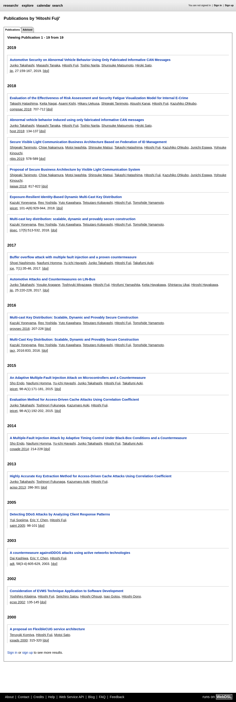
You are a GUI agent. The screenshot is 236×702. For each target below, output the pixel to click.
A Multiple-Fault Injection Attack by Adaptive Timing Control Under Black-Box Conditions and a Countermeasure (98, 438)
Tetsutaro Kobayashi (98, 202)
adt (12, 564)
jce (12, 268)
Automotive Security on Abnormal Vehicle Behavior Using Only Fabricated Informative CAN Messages (90, 60)
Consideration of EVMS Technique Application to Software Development (66, 591)
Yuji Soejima (19, 520)
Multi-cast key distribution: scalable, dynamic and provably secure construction (72, 219)
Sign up (229, 5)
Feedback (117, 697)
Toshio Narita (90, 65)
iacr (12, 350)
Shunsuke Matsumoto (117, 65)
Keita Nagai (48, 103)
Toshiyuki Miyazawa (76, 285)
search (57, 5)
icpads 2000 (19, 640)
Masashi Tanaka (48, 65)
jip (11, 71)
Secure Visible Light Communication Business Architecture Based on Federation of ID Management (88, 142)
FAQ (102, 697)
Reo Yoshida (47, 202)
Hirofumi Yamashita (126, 285)
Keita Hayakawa (154, 285)
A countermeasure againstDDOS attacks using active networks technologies (70, 553)
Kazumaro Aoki (78, 405)
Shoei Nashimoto (22, 263)
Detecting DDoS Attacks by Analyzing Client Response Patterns (60, 514)
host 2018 (17, 131)
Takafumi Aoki (143, 263)
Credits (38, 697)
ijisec (13, 230)
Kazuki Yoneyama (23, 202)
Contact (23, 697)
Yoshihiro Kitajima (23, 596)
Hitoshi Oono (131, 596)
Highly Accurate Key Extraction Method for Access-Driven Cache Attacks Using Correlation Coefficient (90, 476)
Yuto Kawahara (69, 202)
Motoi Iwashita (75, 147)
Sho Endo (17, 383)
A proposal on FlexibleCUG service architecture (47, 629)
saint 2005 (17, 525)
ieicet (14, 208)
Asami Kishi (67, 103)
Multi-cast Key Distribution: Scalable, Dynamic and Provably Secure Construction (74, 317)
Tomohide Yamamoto (148, 202)
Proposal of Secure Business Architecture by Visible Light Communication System (75, 169)
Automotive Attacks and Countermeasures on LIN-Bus (52, 279)
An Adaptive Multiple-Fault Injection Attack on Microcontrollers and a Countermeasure (78, 378)
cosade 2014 (19, 449)
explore (27, 5)
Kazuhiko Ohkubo (183, 103)
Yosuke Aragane (48, 285)
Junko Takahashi (22, 65)
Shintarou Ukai (178, 285)
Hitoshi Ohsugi (91, 596)
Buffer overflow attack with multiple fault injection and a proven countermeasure (73, 257)
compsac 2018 (20, 109)
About (9, 697)
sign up (27, 652)
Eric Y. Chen (39, 520)
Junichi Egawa (201, 147)
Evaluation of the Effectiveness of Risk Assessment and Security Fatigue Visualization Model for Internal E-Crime (99, 98)
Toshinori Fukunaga (50, 405)
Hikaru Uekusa (88, 103)
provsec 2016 (20, 329)
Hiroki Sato (143, 65)
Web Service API (71, 697)
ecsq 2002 (17, 602)
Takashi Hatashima (24, 103)
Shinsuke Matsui (100, 147)
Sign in (218, 5)
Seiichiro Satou (67, 596)
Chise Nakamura (51, 147)
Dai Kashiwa (19, 558)
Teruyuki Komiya (22, 635)
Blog (91, 697)
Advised (27, 29)
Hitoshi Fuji (70, 65)
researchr (10, 5)
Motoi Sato (62, 635)
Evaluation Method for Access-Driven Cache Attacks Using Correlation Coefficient (74, 399)
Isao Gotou (112, 596)
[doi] (46, 71)
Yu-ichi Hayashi (75, 263)
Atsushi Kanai (140, 103)
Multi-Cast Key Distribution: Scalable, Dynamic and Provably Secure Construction (74, 339)
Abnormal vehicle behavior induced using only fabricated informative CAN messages (77, 120)
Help (51, 697)
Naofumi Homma (49, 263)
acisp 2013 (18, 487)
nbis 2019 (17, 159)
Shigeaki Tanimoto (114, 103)
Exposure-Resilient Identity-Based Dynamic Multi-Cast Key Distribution (66, 197)
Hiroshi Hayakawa (204, 285)
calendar (43, 5)
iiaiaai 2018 (18, 186)
